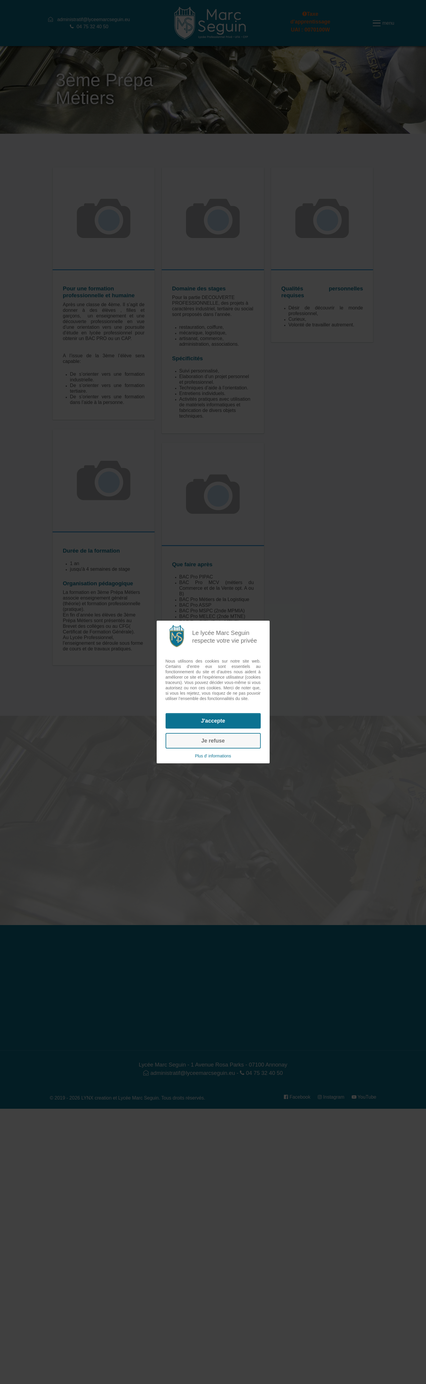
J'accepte (213, 721)
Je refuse (213, 741)
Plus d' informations (213, 756)
